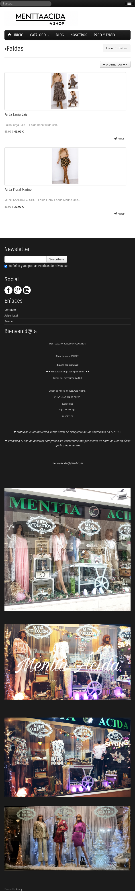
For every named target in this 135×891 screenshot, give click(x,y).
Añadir (119, 138)
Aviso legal (11, 315)
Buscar (8, 321)
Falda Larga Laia (15, 114)
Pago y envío (104, 35)
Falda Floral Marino (18, 190)
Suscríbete (56, 259)
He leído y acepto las (36, 266)
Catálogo (39, 35)
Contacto (10, 310)
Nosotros (79, 35)
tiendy (19, 889)
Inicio (16, 35)
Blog (60, 35)
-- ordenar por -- (115, 64)
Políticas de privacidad (53, 266)
